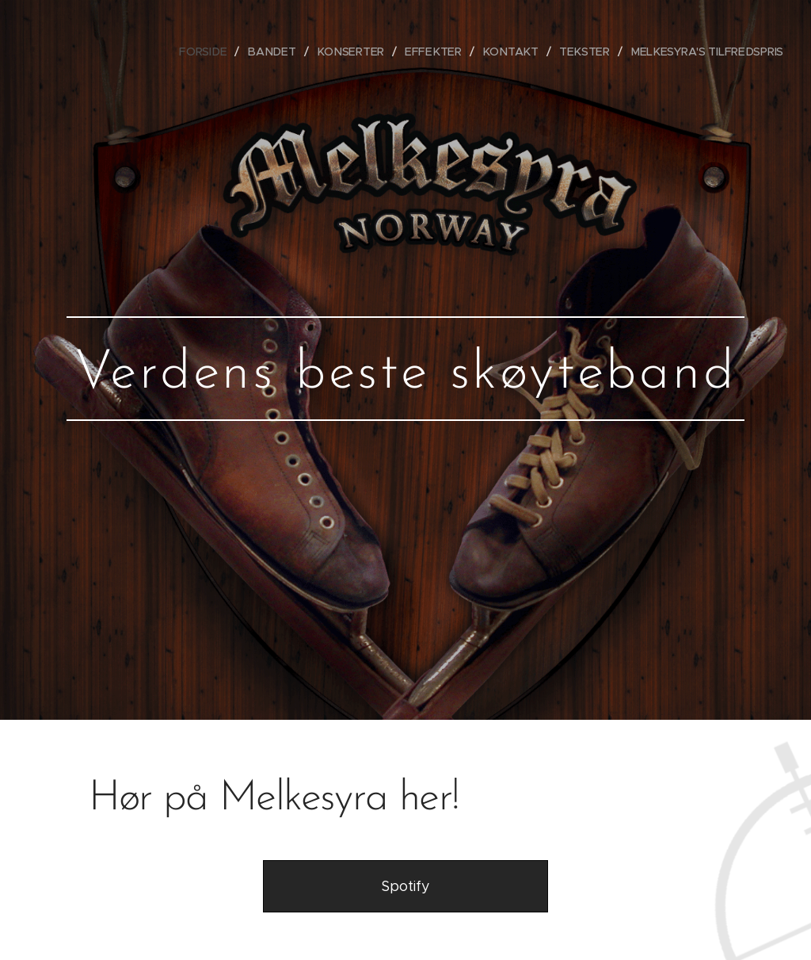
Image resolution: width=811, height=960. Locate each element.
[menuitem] (216, 51)
